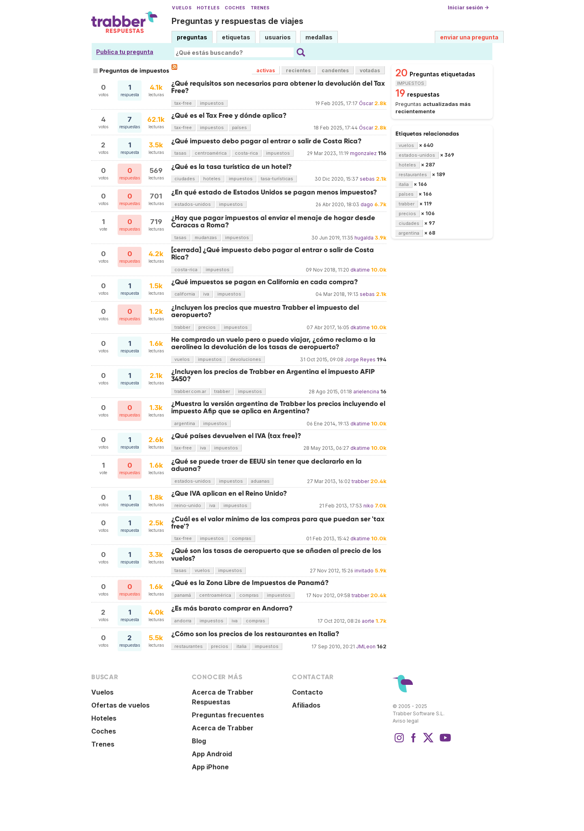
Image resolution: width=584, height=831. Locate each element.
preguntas (192, 37)
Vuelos (181, 8)
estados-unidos (192, 204)
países (239, 127)
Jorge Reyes (360, 359)
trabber (182, 327)
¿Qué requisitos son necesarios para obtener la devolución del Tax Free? (278, 87)
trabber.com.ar (190, 391)
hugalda (364, 238)
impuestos (212, 103)
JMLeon (366, 646)
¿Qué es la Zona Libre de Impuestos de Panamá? (250, 582)
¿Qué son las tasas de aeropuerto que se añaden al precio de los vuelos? (276, 554)
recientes (298, 70)
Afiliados (306, 705)
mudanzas (206, 237)
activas (265, 70)
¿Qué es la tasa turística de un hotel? (231, 166)
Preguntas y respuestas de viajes (237, 21)
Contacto (307, 692)
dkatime (360, 270)
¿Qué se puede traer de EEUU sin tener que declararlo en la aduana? (266, 465)
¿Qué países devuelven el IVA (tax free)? (236, 436)
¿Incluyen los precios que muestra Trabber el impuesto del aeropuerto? (265, 311)
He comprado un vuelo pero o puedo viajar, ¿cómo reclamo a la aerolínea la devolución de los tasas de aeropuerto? (273, 343)
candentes (335, 70)
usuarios (278, 37)
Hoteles (208, 8)
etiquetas (236, 37)
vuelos (182, 359)
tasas (180, 153)
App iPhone (210, 767)
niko (368, 506)
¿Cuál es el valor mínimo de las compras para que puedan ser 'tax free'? (277, 523)
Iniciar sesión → (468, 7)
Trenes (260, 8)
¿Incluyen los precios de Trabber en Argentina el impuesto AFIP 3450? (273, 375)
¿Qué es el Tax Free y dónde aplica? (229, 115)
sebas (367, 179)
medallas (319, 37)
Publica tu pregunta (124, 51)
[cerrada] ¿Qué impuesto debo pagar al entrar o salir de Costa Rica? (272, 253)
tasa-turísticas (277, 178)
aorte (368, 621)
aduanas (260, 481)
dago (367, 204)
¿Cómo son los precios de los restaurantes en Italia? (255, 634)
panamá (182, 595)
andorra (182, 621)
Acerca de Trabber (222, 728)
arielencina (366, 392)
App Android (212, 754)
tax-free (183, 103)
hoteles (212, 178)
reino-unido (187, 505)
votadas (370, 70)
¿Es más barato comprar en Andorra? (232, 608)
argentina (184, 423)
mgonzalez (363, 153)
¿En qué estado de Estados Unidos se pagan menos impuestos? (274, 192)
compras (241, 538)
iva (206, 294)
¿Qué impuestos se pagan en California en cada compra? (264, 282)
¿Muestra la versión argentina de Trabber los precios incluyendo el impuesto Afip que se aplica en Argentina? (278, 407)
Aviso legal (406, 721)
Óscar (366, 103)
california (184, 294)
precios (207, 327)
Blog (199, 741)
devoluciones (245, 359)
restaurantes (188, 646)
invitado (364, 571)
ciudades (184, 178)
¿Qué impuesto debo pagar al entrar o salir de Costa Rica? (266, 141)
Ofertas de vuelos (120, 705)
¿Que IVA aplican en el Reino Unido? (229, 493)
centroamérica (211, 153)
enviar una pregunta (469, 37)
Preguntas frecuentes (228, 715)
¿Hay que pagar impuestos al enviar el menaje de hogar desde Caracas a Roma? (273, 221)
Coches (235, 8)
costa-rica (246, 153)
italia (241, 646)
